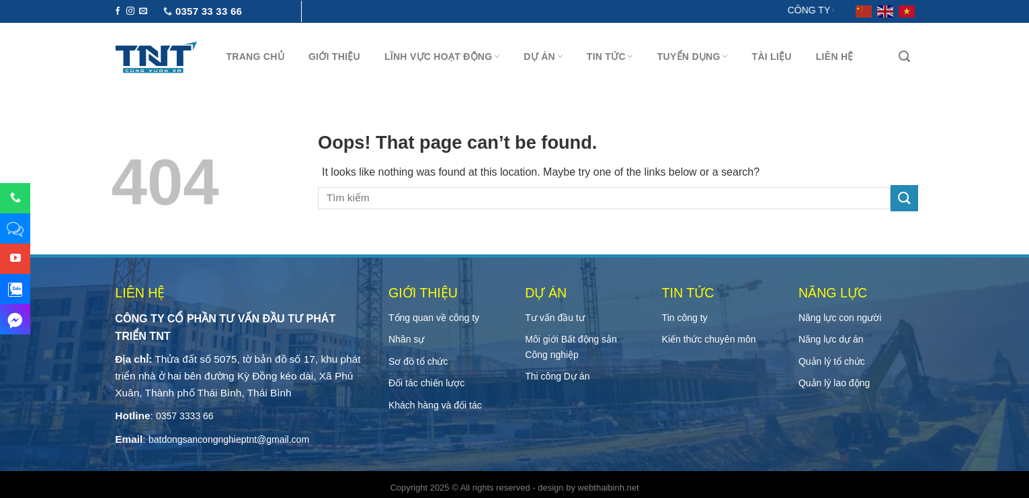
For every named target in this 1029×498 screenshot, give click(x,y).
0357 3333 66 (185, 416)
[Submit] (904, 198)
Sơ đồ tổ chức (418, 361)
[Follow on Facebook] (118, 11)
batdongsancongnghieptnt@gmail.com (229, 439)
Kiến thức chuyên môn (709, 339)
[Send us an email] (143, 11)
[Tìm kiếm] (904, 56)
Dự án (543, 56)
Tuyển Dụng (692, 56)
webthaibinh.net (608, 488)
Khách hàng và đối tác (435, 405)
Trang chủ (255, 56)
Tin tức (610, 56)
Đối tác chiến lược (426, 383)
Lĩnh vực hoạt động (441, 56)
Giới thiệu (334, 56)
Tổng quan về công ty (433, 317)
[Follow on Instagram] (130, 11)
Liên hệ (835, 56)
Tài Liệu (772, 56)
